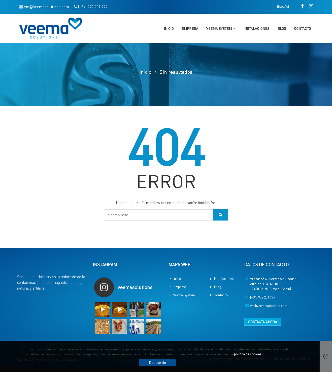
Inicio (169, 28)
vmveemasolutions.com (46, 6)
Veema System (219, 28)
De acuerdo (157, 362)
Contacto (302, 28)
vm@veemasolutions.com (268, 305)
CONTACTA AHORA (262, 321)
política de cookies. (248, 354)
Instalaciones (256, 28)
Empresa (190, 28)
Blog (281, 28)
